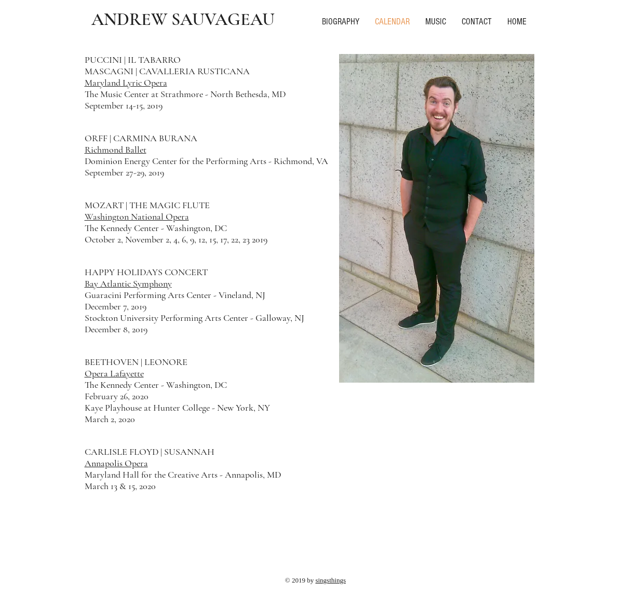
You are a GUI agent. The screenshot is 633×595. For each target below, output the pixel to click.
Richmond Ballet (115, 149)
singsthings (330, 580)
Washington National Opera (137, 216)
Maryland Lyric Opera (126, 82)
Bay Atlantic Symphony (128, 283)
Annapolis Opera (116, 463)
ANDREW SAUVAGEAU (183, 19)
